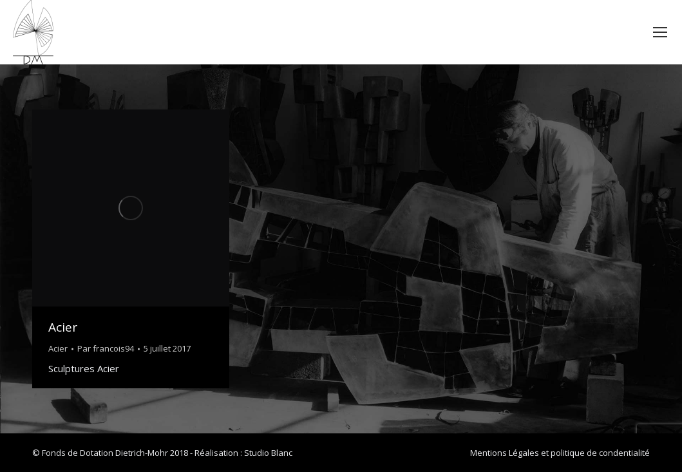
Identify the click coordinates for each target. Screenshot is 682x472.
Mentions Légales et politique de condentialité (560, 452)
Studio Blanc (268, 452)
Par (105, 348)
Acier (62, 327)
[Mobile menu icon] (660, 32)
